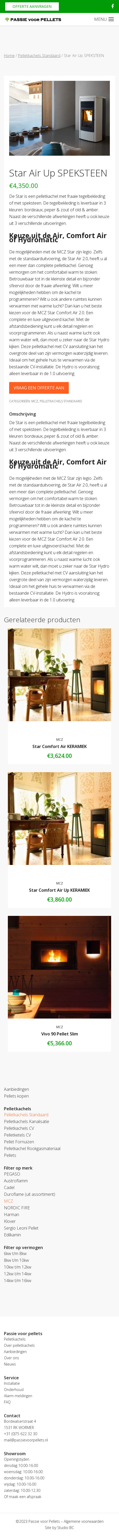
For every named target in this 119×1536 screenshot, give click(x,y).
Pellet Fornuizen (19, 1142)
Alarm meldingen (18, 1395)
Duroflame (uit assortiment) (29, 1194)
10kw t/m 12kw (17, 1267)
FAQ (7, 1402)
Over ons (11, 1357)
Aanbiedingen (16, 1089)
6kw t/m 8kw (15, 1253)
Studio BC (65, 1527)
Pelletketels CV (17, 1135)
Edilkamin (12, 1235)
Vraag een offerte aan (39, 388)
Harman (11, 1214)
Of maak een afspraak (22, 1496)
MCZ (34, 401)
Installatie (12, 1383)
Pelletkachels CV (19, 1128)
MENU (100, 19)
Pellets (10, 1155)
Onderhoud (14, 1389)
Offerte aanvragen (32, 6)
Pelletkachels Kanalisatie (26, 1121)
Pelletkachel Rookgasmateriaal (32, 1148)
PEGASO (12, 1174)
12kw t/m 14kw (17, 1274)
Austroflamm (16, 1181)
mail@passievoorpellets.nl (26, 1439)
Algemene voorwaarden (84, 1521)
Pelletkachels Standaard (39, 55)
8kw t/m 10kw (16, 1260)
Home (9, 55)
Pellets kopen (16, 1096)
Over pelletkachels (19, 1345)
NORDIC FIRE (17, 1208)
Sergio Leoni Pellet (21, 1228)
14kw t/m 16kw (17, 1280)
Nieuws (10, 1364)
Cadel (9, 1187)
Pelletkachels (15, 1339)
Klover (10, 1221)
